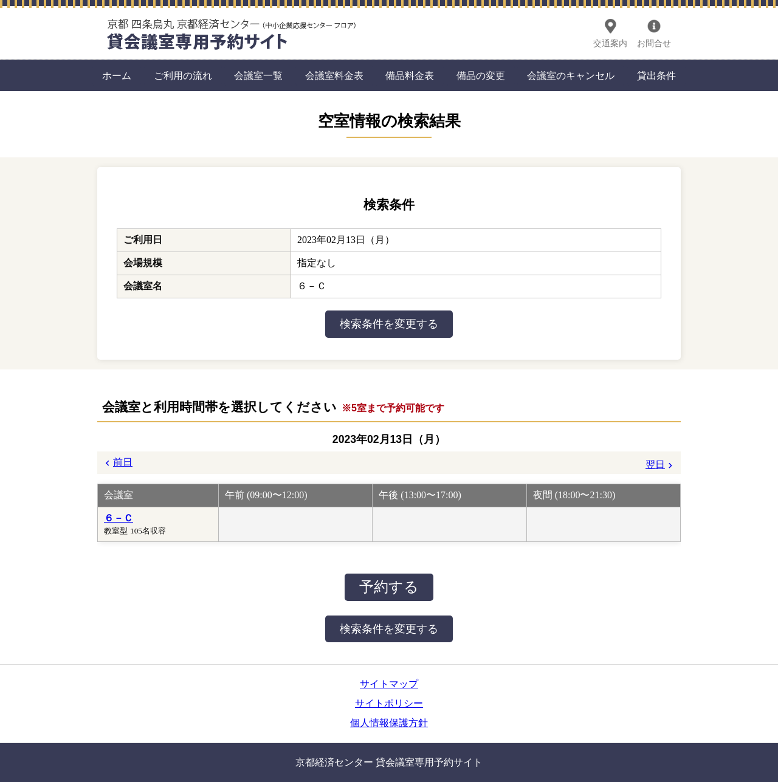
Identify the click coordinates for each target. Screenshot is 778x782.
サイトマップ (389, 684)
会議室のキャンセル (570, 75)
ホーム (116, 75)
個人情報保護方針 (389, 723)
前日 (123, 462)
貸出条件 (656, 75)
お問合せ (654, 43)
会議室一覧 (258, 75)
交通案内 (610, 43)
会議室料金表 (334, 75)
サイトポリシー (389, 703)
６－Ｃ (118, 518)
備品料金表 (409, 75)
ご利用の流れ (183, 75)
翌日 (655, 464)
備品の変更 (480, 75)
